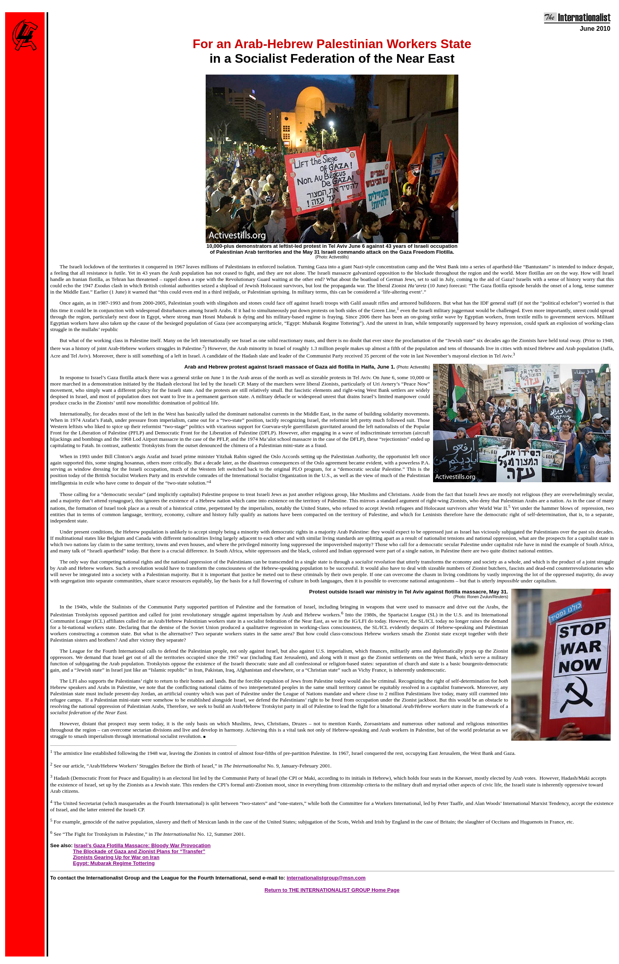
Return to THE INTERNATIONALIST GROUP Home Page (332, 890)
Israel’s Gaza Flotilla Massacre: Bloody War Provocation (142, 845)
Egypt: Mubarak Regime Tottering (114, 863)
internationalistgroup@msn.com (326, 878)
